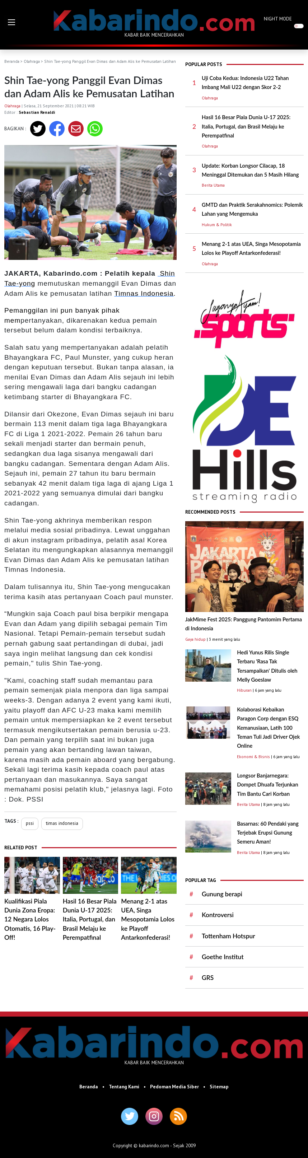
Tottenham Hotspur (228, 936)
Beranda (11, 61)
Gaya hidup (195, 639)
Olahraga (32, 61)
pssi (30, 823)
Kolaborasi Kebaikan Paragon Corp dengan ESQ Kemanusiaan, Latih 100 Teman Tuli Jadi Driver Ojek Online (268, 727)
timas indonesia (62, 823)
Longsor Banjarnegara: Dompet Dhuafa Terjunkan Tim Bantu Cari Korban (267, 784)
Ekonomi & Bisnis (253, 756)
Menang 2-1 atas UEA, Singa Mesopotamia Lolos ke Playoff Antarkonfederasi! (147, 919)
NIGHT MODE (278, 18)
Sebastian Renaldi (37, 112)
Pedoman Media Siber (174, 1086)
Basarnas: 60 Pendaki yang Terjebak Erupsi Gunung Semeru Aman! (268, 833)
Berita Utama (213, 185)
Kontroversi (218, 915)
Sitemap (219, 1086)
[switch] (299, 26)
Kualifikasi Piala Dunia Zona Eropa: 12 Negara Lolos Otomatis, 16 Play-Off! (30, 919)
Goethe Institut (223, 957)
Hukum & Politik (217, 224)
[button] (11, 22)
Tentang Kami (124, 1086)
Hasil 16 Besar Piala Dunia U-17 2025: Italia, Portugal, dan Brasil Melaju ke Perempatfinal (90, 919)
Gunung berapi (222, 894)
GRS (208, 977)
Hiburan (244, 690)
